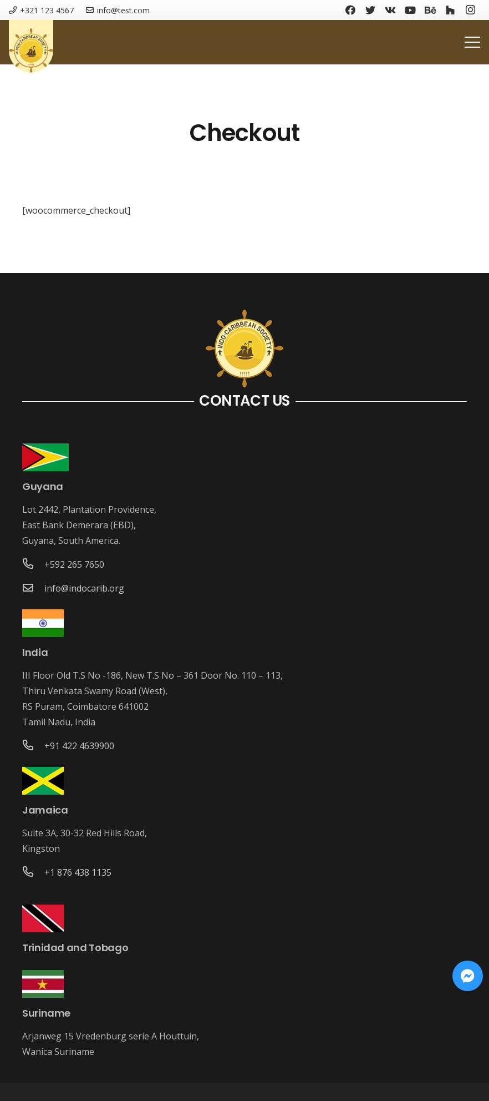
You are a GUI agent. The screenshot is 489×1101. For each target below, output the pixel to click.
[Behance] (430, 10)
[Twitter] (370, 10)
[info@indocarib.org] (33, 588)
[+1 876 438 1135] (33, 872)
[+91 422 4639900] (33, 746)
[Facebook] (350, 10)
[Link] (31, 50)
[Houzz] (450, 10)
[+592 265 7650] (33, 564)
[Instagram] (470, 10)
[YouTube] (410, 10)
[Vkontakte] (390, 10)
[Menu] (472, 42)
